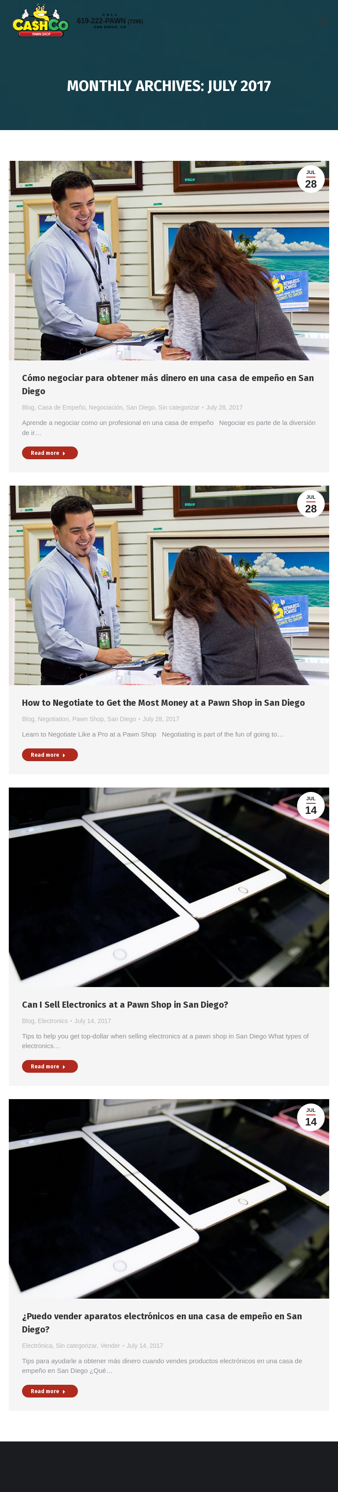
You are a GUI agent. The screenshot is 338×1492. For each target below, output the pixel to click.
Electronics (53, 1020)
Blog (28, 407)
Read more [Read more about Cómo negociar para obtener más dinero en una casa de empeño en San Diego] (48, 453)
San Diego (140, 407)
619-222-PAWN (110, 21)
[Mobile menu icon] (324, 21)
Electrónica (37, 1345)
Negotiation (53, 718)
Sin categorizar (178, 407)
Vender (110, 1345)
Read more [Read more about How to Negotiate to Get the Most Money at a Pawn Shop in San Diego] (48, 755)
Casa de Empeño (61, 407)
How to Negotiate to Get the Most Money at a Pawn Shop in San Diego (163, 702)
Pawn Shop (88, 718)
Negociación (106, 407)
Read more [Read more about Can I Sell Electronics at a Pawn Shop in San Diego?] (48, 1067)
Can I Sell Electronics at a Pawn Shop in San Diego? (125, 1004)
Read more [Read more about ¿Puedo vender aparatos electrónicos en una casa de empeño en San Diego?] (48, 1391)
